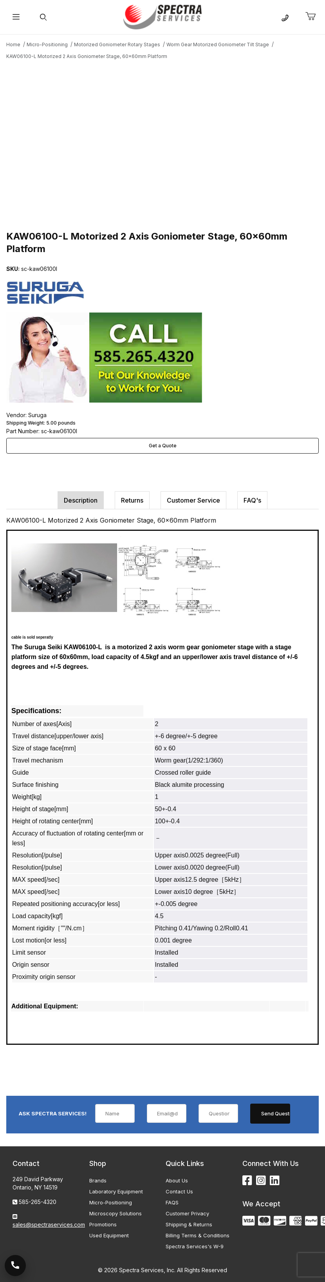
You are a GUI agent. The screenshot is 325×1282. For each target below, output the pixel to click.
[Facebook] (247, 1180)
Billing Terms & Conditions (197, 1235)
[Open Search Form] (43, 17)
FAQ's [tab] (252, 500)
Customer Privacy (187, 1213)
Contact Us (179, 1191)
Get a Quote (163, 446)
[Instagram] (261, 1180)
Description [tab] (81, 500)
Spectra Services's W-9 (195, 1246)
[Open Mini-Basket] (313, 16)
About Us (177, 1180)
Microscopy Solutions (115, 1213)
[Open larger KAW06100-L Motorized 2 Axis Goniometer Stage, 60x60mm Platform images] (162, 143)
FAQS (172, 1202)
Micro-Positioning (110, 1202)
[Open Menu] (16, 17)
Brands (98, 1180)
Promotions (103, 1224)
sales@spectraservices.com (49, 1224)
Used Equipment (109, 1235)
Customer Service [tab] (193, 500)
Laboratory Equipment (116, 1191)
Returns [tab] (132, 500)
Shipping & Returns (189, 1224)
